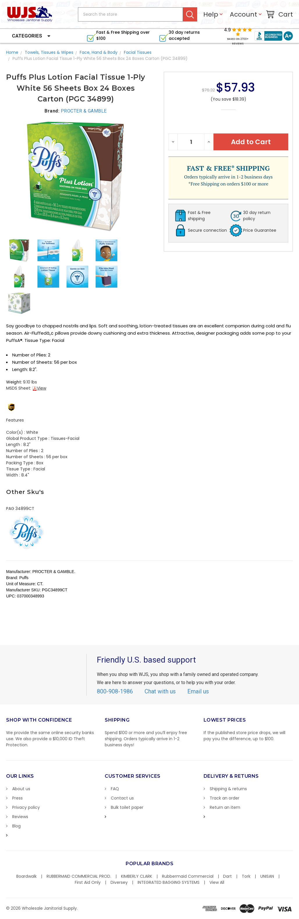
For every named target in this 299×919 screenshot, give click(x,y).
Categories (27, 36)
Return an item (225, 807)
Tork (246, 876)
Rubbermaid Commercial (187, 876)
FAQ (115, 789)
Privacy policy (26, 807)
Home (12, 52)
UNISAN (267, 876)
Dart (227, 876)
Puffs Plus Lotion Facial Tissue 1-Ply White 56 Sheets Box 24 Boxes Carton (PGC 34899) (100, 58)
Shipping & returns (228, 789)
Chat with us (160, 691)
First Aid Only (88, 882)
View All (216, 882)
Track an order (224, 798)
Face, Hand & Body (99, 52)
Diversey (119, 882)
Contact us (122, 798)
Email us (198, 691)
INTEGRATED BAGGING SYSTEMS (169, 882)
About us (21, 789)
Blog (16, 826)
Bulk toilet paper (127, 807)
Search (190, 14)
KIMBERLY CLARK (136, 876)
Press (17, 798)
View (39, 388)
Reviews (20, 817)
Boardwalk (26, 876)
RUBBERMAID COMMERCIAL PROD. (79, 876)
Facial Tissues (138, 52)
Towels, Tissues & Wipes (49, 52)
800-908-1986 (115, 691)
